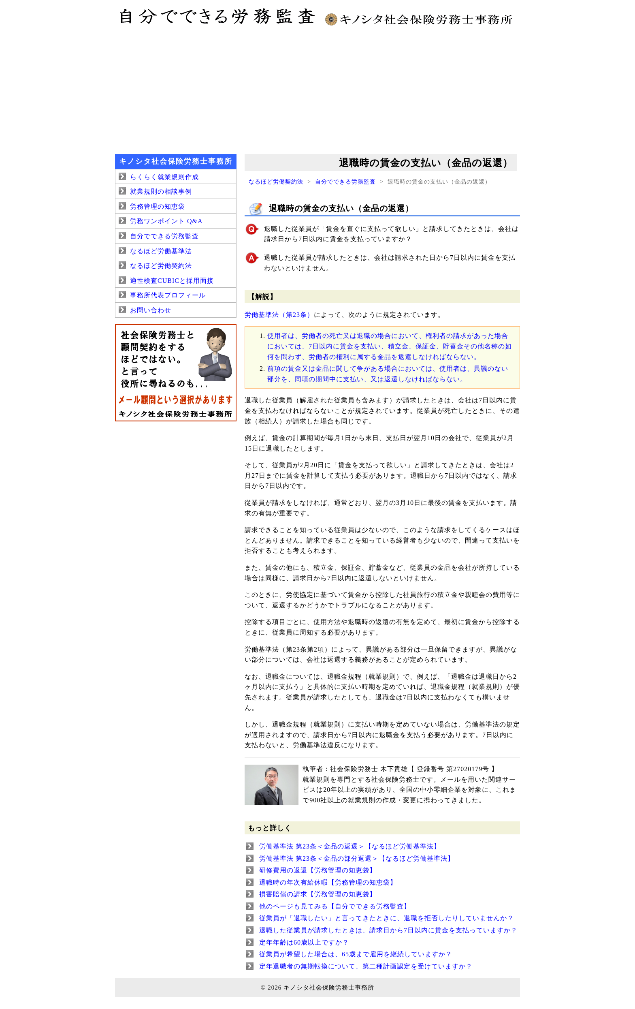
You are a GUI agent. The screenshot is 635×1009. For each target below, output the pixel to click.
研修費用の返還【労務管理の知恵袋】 (317, 870)
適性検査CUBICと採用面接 (172, 280)
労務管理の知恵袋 (157, 206)
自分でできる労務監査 (345, 181)
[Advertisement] (317, 89)
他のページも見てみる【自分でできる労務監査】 (335, 906)
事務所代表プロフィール (168, 295)
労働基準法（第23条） (279, 314)
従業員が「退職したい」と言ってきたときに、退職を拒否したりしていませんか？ (386, 918)
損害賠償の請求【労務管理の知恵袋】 (317, 894)
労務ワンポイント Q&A (166, 221)
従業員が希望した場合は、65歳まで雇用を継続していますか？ (355, 954)
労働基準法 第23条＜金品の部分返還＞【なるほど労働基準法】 (356, 858)
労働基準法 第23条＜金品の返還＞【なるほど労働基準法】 (350, 846)
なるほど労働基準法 (161, 251)
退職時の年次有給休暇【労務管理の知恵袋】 (328, 882)
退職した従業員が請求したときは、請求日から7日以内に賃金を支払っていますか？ (388, 930)
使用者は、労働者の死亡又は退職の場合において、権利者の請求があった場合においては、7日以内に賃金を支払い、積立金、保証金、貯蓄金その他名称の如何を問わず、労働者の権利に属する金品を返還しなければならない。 (389, 346)
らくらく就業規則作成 (164, 176)
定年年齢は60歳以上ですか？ (304, 942)
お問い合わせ (150, 310)
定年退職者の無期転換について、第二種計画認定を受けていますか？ (366, 966)
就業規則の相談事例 (161, 191)
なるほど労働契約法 (276, 181)
